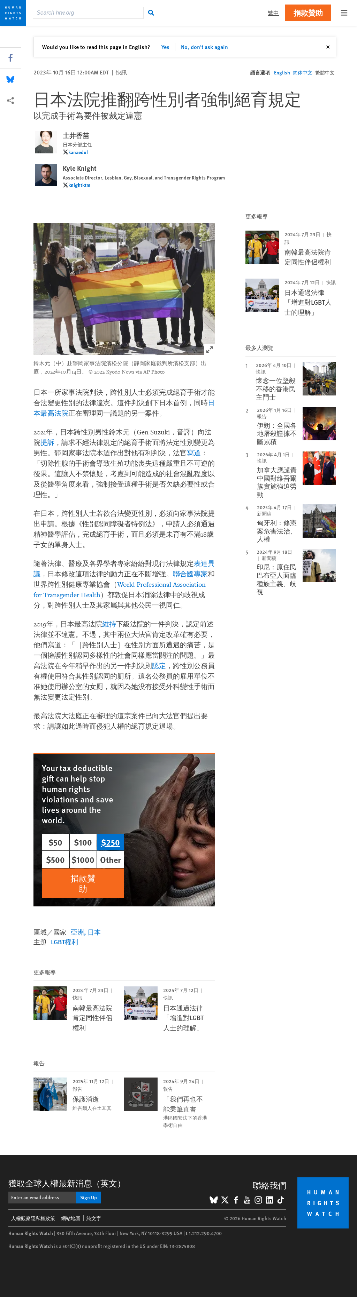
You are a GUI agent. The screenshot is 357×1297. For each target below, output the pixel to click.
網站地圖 (71, 1218)
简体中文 (302, 72)
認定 (159, 666)
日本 (94, 932)
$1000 (82, 859)
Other (110, 859)
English (282, 72)
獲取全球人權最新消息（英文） (67, 1183)
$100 (83, 842)
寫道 (194, 453)
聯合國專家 (190, 574)
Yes (165, 47)
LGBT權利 (64, 941)
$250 (110, 842)
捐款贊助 (308, 12)
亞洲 (77, 932)
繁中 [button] (273, 13)
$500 (55, 859)
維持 (109, 624)
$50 (55, 842)
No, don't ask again (204, 47)
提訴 (47, 443)
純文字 (93, 1218)
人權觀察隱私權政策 (33, 1218)
